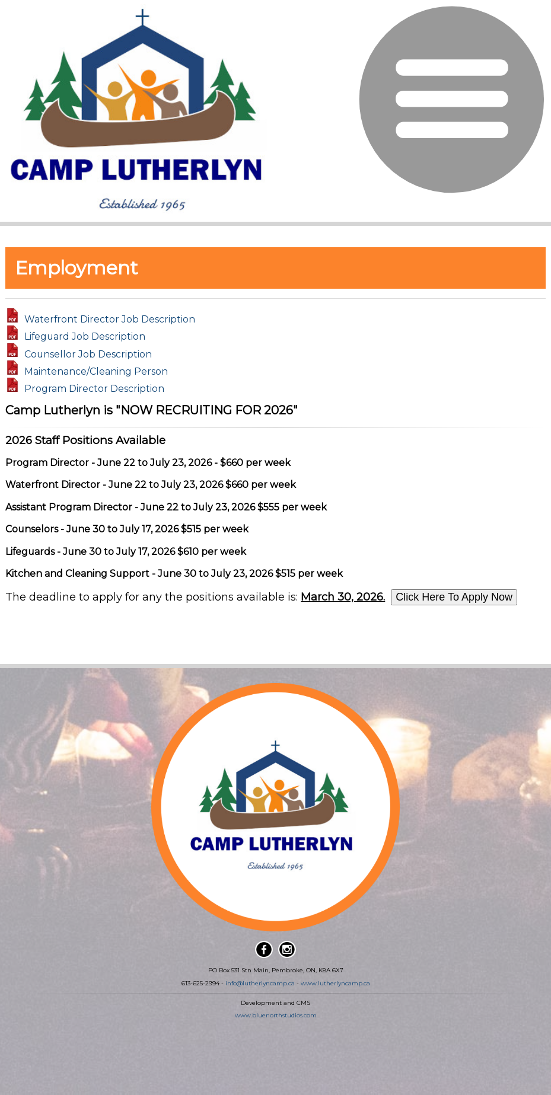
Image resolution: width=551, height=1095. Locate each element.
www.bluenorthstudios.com (276, 1015)
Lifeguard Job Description (84, 336)
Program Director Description (94, 388)
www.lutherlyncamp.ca (335, 983)
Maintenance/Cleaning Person (96, 371)
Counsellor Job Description (88, 353)
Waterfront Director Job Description (109, 319)
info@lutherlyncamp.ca (260, 983)
